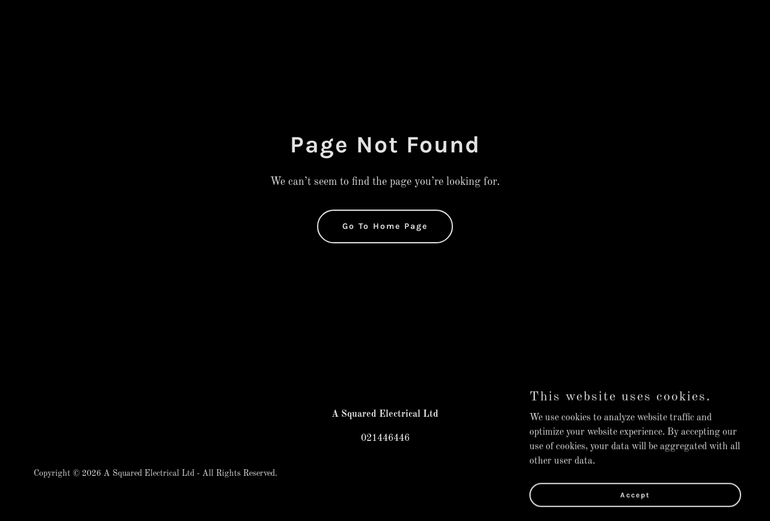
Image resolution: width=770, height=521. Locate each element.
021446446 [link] (385, 438)
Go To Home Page (385, 226)
